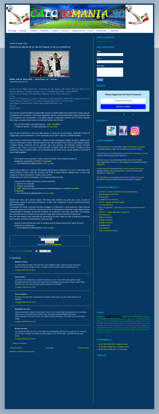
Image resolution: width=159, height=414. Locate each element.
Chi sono (65, 31)
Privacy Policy (101, 31)
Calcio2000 (114, 31)
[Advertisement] (50, 380)
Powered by (123, 114)
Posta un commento (19, 343)
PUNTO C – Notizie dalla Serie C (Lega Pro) (114, 212)
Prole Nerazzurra (104, 215)
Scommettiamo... (104, 228)
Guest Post (45, 31)
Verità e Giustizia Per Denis (108, 231)
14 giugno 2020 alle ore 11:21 (25, 321)
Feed (91, 31)
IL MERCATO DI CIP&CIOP (108, 200)
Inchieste (33, 31)
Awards (55, 31)
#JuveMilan (56, 124)
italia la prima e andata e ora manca (131, 168)
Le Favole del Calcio (106, 205)
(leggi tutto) (101, 164)
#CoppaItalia (47, 161)
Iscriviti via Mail (123, 107)
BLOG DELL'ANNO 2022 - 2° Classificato (113, 349)
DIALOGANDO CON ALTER (108, 194)
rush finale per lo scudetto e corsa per (135, 153)
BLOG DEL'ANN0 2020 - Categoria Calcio (113, 344)
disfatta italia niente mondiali (132, 160)
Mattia (105, 177)
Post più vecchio (83, 348)
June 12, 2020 (51, 127)
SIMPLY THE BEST (105, 217)
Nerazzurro (107, 147)
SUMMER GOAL (104, 225)
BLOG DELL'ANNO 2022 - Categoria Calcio (114, 347)
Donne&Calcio (104, 197)
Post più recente (15, 348)
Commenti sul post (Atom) (25, 351)
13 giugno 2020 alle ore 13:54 (25, 287)
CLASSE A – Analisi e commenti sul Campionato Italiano (118, 192)
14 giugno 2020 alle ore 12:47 (25, 339)
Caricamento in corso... (105, 41)
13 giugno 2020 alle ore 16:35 (25, 302)
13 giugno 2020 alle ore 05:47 (25, 270)
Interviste (23, 31)
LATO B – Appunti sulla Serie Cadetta (112, 202)
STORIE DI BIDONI (105, 220)
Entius (17, 294)
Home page (12, 31)
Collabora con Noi (78, 31)
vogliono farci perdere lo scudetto (133, 147)
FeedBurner (56, 245)
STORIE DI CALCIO (106, 223)
